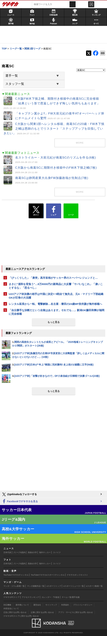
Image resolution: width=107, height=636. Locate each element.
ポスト (36, 211)
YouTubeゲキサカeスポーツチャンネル (48, 575)
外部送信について (11, 608)
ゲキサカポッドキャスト (77, 575)
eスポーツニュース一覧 (74, 586)
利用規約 (65, 605)
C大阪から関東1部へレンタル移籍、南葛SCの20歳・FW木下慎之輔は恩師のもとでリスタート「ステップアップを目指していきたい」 (53, 128)
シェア (53, 211)
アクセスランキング (30, 597)
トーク (71, 210)
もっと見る (53, 322)
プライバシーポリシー (82, 605)
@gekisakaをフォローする (19, 494)
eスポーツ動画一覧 (94, 586)
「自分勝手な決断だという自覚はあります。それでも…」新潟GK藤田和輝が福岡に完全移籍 (56, 312)
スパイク (57, 552)
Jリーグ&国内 (19, 552)
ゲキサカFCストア (11, 597)
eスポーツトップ (54, 586)
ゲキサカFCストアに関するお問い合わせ (21, 616)
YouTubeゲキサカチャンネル (15, 575)
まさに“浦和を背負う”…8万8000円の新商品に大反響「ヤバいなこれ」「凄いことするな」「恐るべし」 (56, 286)
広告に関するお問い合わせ (15, 612)
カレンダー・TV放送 (50, 597)
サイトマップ (51, 605)
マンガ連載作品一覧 (35, 586)
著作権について (22, 605)
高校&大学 (32, 552)
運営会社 (37, 605)
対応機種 (7, 605)
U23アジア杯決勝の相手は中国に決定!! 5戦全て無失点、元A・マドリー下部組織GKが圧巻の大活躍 (56, 295)
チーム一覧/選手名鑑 (71, 597)
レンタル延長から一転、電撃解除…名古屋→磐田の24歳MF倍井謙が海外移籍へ (55, 303)
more (80, 142)
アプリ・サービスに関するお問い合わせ (75, 612)
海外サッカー (45, 552)
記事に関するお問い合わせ (42, 612)
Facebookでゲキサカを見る (20, 501)
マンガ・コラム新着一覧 (14, 586)
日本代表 (7, 552)
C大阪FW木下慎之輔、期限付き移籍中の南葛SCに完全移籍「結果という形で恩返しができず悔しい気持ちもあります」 (51, 103)
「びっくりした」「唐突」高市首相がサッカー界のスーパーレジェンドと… (53, 277)
